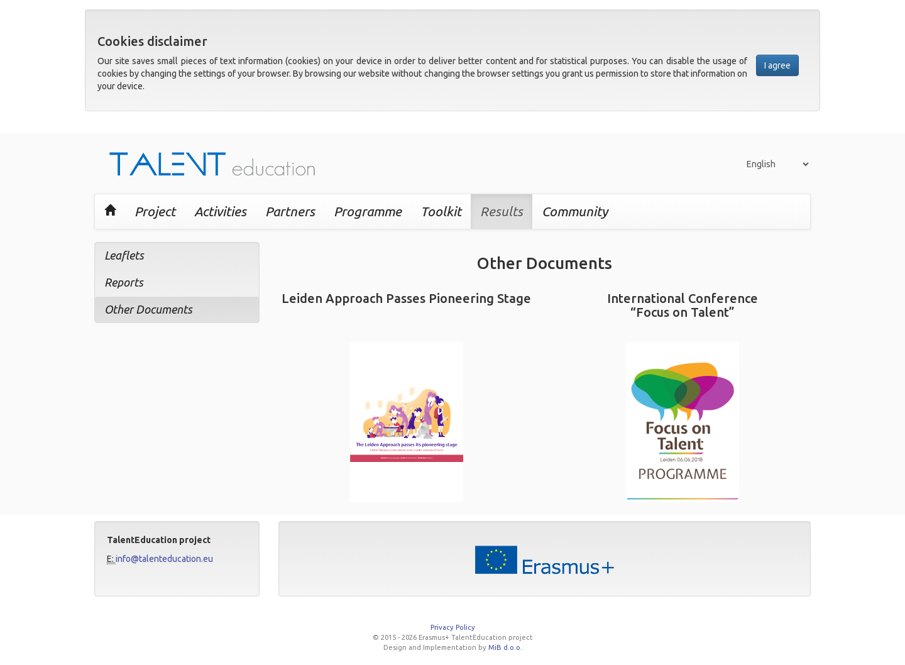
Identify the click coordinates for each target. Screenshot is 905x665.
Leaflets (124, 255)
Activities (220, 211)
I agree (777, 65)
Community (575, 211)
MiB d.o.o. (505, 647)
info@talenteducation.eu (164, 559)
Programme (368, 211)
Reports (123, 282)
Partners (290, 211)
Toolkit (440, 211)
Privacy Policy (453, 627)
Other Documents (148, 309)
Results (501, 211)
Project (154, 211)
